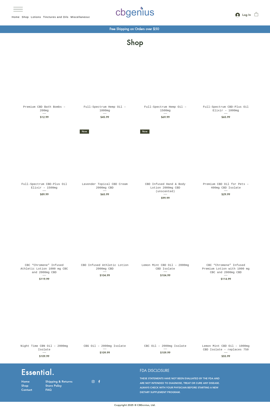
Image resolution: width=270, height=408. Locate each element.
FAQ (48, 389)
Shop (24, 385)
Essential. (38, 372)
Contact (26, 389)
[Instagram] (93, 381)
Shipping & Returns (58, 381)
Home (25, 381)
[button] (18, 9)
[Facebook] (99, 381)
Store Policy (53, 385)
